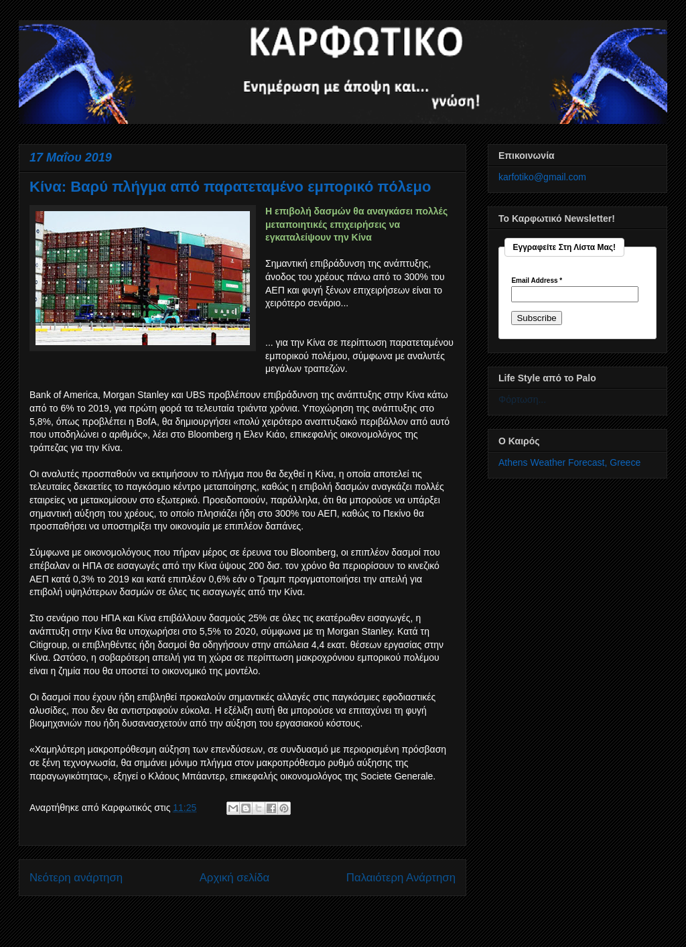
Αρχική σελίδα (235, 877)
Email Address (536, 280)
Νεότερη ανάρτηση (76, 877)
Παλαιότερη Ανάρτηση (401, 877)
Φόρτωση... (522, 399)
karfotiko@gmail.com (542, 177)
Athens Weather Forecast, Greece (569, 462)
